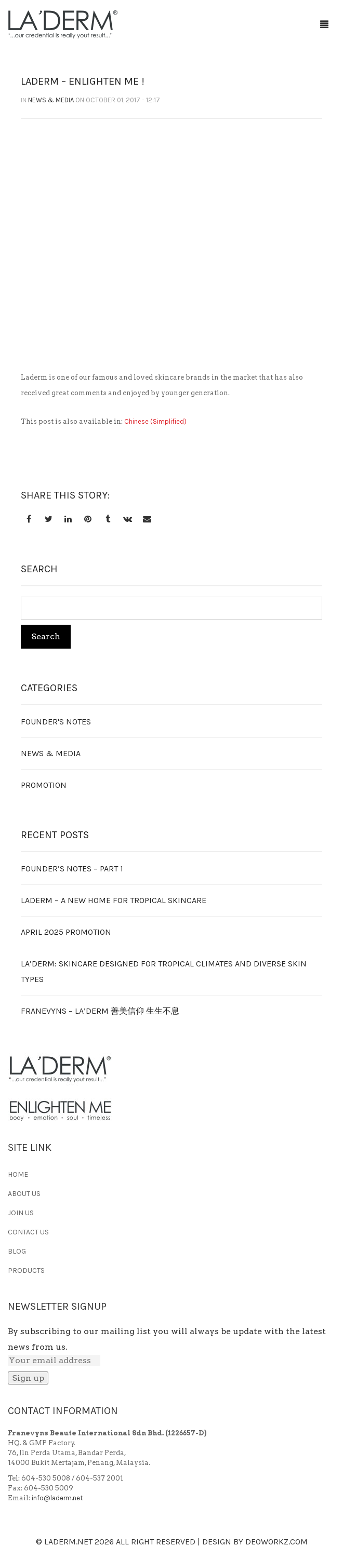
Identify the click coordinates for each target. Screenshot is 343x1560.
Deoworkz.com (276, 1541)
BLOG (17, 1251)
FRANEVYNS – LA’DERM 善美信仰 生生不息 (100, 1011)
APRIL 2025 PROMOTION (66, 932)
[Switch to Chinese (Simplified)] (155, 421)
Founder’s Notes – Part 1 (72, 868)
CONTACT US (28, 1232)
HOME (18, 1174)
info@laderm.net (57, 1498)
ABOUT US (24, 1193)
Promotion (44, 785)
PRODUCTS (26, 1270)
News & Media (51, 100)
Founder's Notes (56, 722)
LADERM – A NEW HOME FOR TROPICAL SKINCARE (113, 900)
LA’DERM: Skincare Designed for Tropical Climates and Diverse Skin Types (164, 971)
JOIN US (21, 1212)
